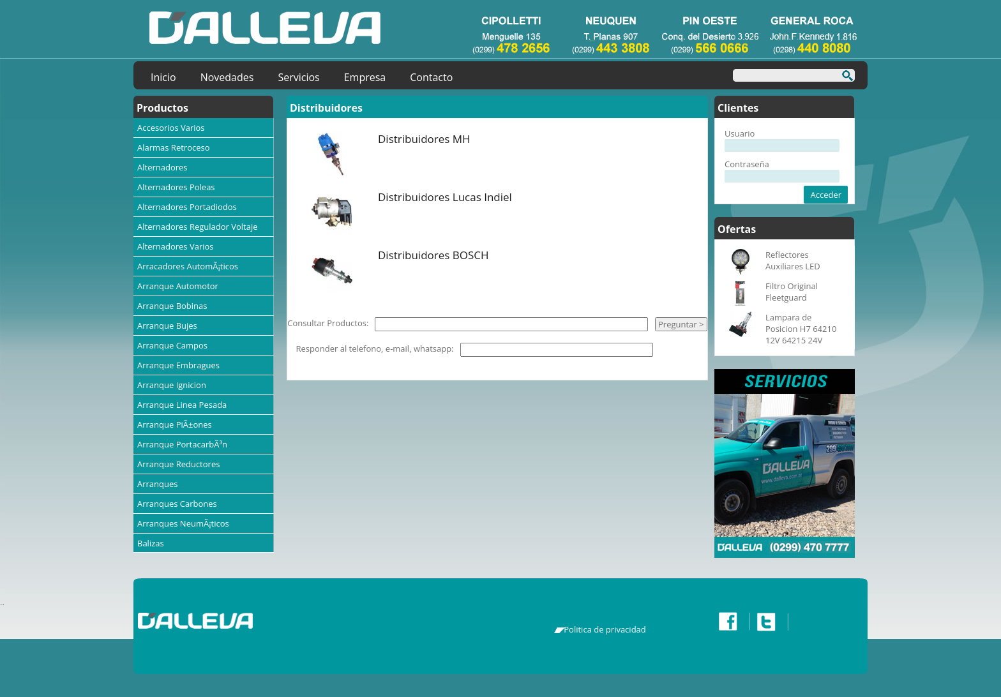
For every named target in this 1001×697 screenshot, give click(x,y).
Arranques (157, 484)
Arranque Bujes (167, 325)
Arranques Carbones (177, 503)
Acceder (825, 194)
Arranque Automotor (177, 286)
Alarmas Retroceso (173, 147)
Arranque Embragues (178, 365)
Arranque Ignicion (171, 385)
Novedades (227, 77)
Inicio (163, 77)
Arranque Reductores (178, 464)
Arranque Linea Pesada (182, 404)
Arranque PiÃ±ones (174, 424)
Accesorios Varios (171, 127)
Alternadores (162, 167)
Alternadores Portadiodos (187, 207)
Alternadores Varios (175, 246)
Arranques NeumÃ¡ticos (183, 523)
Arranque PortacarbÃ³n (182, 444)
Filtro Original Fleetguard (791, 291)
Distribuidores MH (424, 138)
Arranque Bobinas (172, 305)
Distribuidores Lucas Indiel (445, 197)
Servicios (298, 77)
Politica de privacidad (604, 629)
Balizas (150, 543)
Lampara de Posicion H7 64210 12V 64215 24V (800, 328)
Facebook (731, 621)
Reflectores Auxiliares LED (792, 260)
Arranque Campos (172, 345)
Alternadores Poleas (176, 187)
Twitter (769, 621)
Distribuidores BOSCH (433, 255)
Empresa (365, 77)
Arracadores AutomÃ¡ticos (187, 266)
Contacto (431, 77)
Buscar (843, 77)
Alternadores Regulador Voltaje (197, 226)
